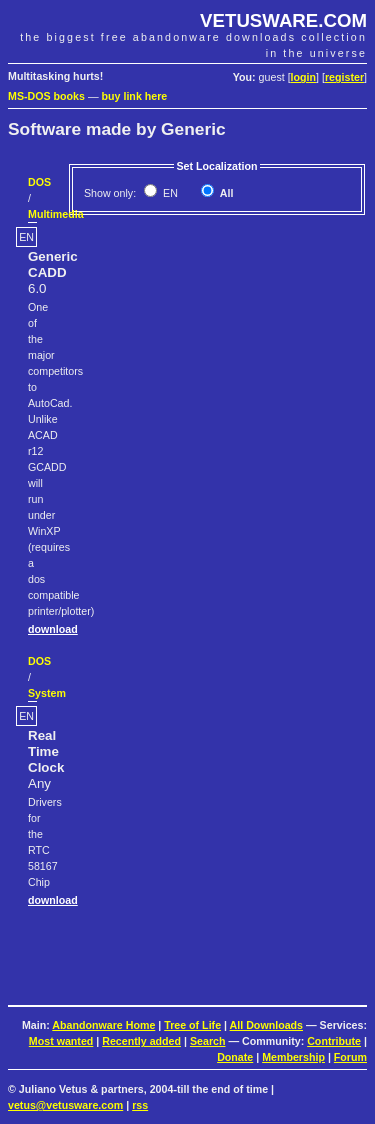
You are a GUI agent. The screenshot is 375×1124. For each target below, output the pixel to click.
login (303, 77)
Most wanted (61, 1041)
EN (169, 193)
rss (140, 1105)
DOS (39, 182)
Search (208, 1041)
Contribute (334, 1041)
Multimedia (56, 214)
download (53, 629)
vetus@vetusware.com (65, 1105)
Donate (235, 1057)
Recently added (141, 1041)
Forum (350, 1057)
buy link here (135, 96)
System (47, 693)
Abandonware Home (103, 1025)
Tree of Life (192, 1025)
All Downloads (266, 1025)
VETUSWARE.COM (283, 20)
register (344, 77)
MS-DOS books (46, 96)
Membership (293, 1057)
